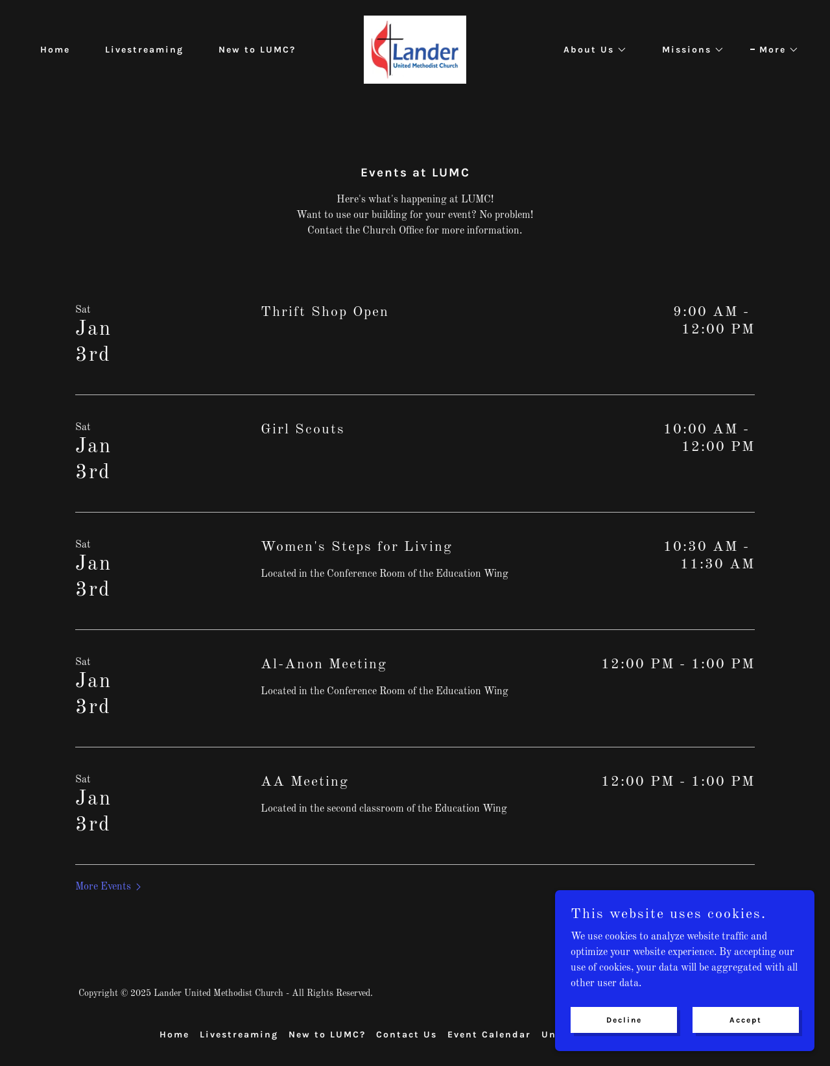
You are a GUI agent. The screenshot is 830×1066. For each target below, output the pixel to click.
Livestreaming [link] (144, 49)
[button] (590, 50)
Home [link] (55, 49)
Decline (624, 1037)
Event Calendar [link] (489, 1034)
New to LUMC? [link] (257, 49)
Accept (745, 1037)
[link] (415, 49)
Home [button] (174, 1034)
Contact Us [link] (406, 1034)
